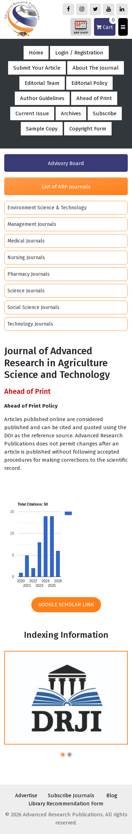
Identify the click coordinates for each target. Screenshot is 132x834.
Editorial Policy (89, 83)
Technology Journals (30, 324)
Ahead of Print (94, 98)
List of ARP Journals (66, 186)
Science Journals (26, 291)
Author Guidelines (42, 98)
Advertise (26, 795)
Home (36, 52)
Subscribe (105, 113)
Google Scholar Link (66, 604)
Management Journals (31, 224)
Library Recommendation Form (66, 803)
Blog (111, 795)
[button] (62, 756)
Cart (105, 24)
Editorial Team (42, 83)
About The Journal (96, 68)
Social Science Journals (33, 307)
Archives (71, 113)
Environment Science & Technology (47, 208)
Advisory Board (66, 163)
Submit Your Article (37, 68)
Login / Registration (79, 52)
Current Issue (32, 113)
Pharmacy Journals (28, 274)
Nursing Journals (26, 258)
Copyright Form (87, 129)
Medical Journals (26, 241)
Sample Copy (41, 129)
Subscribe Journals (71, 795)
